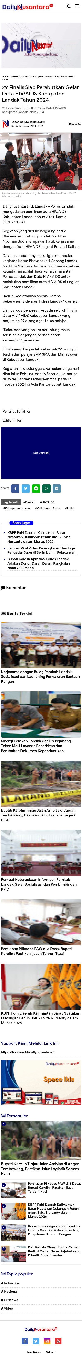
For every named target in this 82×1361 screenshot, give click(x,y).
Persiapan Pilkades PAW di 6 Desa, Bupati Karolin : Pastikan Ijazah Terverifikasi (36, 951)
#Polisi (69, 508)
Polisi (5, 79)
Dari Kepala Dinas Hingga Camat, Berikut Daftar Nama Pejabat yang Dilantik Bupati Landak (54, 1251)
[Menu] (78, 6)
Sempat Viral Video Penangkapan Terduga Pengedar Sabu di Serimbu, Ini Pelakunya (41, 550)
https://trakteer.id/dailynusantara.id (28, 1052)
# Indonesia (10, 1283)
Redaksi (34, 1352)
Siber (50, 1352)
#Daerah (29, 502)
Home (5, 76)
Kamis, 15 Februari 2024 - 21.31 (27, 125)
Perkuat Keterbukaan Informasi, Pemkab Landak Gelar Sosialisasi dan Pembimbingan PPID (39, 884)
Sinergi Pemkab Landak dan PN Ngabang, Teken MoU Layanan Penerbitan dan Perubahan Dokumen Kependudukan (36, 746)
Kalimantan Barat (64, 76)
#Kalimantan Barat (47, 508)
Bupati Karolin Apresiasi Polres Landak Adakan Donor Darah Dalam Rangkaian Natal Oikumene (38, 563)
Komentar (75, 124)
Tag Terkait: (11, 502)
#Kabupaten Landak (16, 508)
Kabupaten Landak (43, 76)
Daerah (14, 76)
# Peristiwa (9, 1300)
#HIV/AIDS (47, 502)
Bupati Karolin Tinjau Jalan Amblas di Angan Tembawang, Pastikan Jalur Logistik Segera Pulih (38, 815)
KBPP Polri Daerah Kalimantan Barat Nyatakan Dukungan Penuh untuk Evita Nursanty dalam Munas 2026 (38, 537)
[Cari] (69, 6)
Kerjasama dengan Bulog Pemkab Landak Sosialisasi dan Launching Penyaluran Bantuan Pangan (40, 677)
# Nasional (9, 1291)
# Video (7, 1308)
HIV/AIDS (25, 76)
